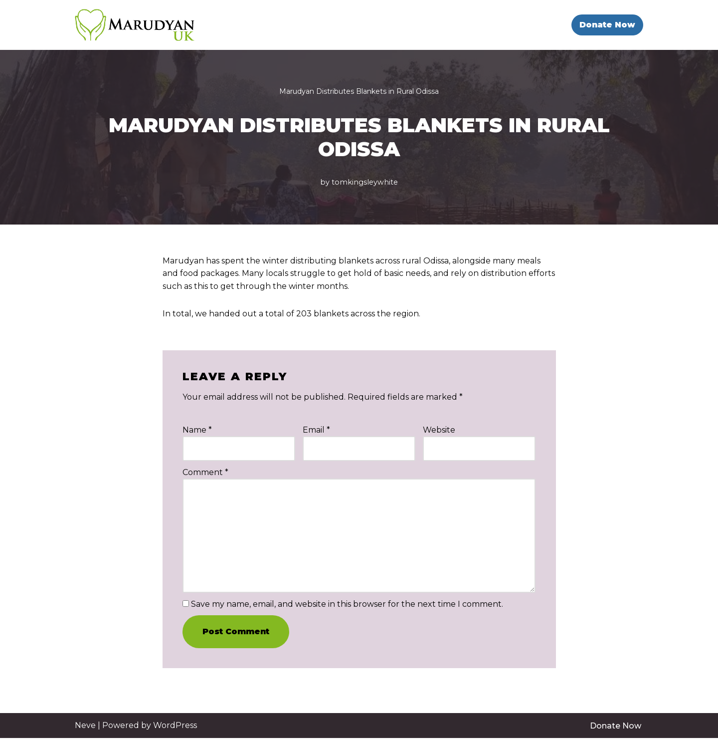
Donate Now (607, 24)
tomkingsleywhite (365, 182)
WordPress (175, 726)
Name (197, 430)
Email (316, 430)
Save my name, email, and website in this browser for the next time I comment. (347, 604)
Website (439, 430)
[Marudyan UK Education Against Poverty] (134, 25)
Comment (205, 472)
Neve (85, 726)
